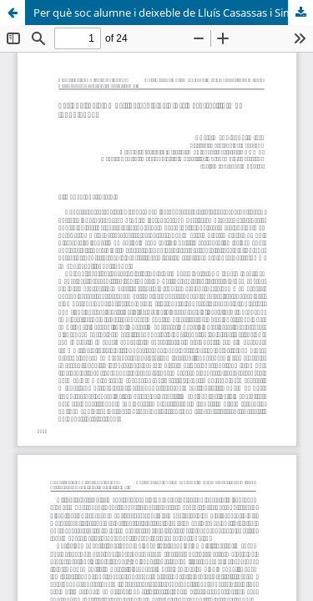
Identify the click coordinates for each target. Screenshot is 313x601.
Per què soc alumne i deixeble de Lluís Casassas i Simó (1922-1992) (173, 12)
